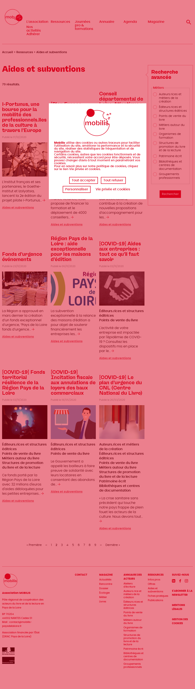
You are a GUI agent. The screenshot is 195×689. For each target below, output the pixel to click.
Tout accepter (83, 180)
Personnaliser (76, 189)
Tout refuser (113, 180)
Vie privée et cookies (113, 189)
